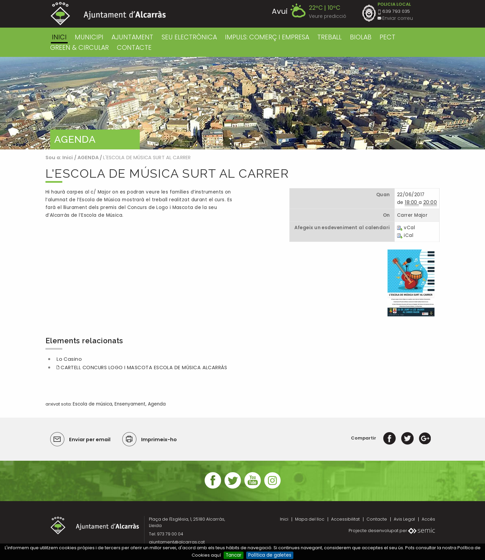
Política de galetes (269, 555)
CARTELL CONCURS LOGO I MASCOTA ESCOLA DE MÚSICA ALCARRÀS (144, 367)
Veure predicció (327, 16)
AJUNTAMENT (132, 37)
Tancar (233, 555)
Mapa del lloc (309, 519)
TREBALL (329, 37)
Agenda (157, 404)
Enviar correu (397, 18)
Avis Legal (404, 519)
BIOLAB (360, 37)
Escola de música (92, 404)
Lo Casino (69, 359)
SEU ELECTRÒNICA (189, 37)
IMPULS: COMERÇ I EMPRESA (267, 37)
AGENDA (88, 157)
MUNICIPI (89, 37)
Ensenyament (130, 404)
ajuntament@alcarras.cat (177, 542)
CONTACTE (134, 47)
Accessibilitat (345, 519)
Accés (428, 519)
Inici (59, 37)
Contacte (376, 519)
